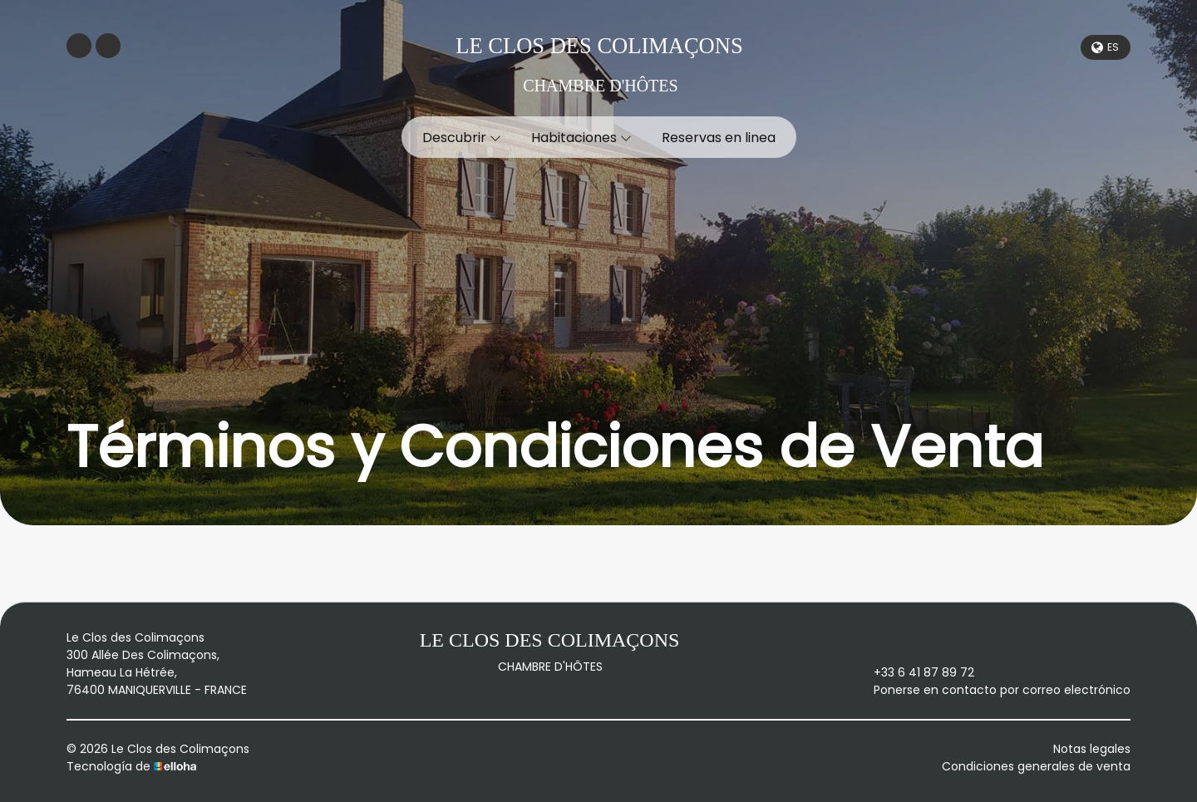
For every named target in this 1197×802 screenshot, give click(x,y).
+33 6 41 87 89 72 (914, 672)
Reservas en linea (719, 137)
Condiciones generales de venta (1036, 766)
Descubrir (461, 137)
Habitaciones (581, 137)
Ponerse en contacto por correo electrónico (992, 689)
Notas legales (1091, 748)
